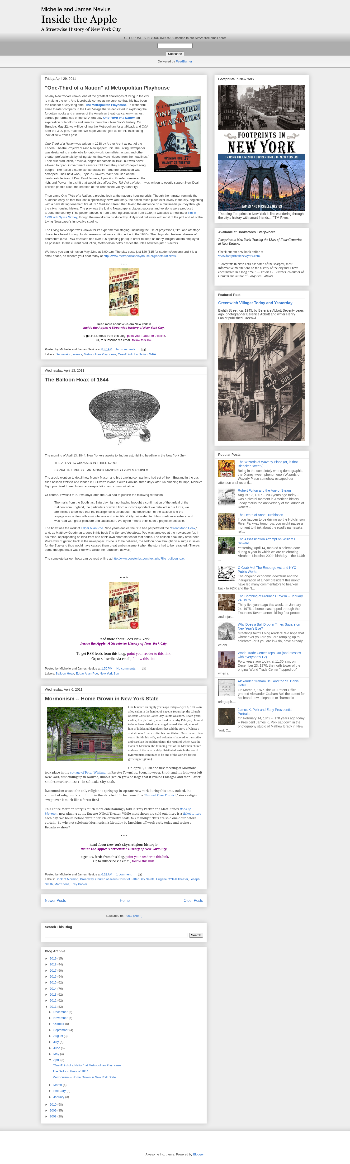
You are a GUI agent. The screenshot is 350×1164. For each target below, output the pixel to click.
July (56, 1042)
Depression (63, 354)
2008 (53, 1116)
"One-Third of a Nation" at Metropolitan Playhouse (107, 88)
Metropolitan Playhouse (100, 354)
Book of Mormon (67, 879)
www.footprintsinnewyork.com (239, 256)
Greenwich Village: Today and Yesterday (255, 303)
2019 (53, 958)
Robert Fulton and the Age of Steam (264, 490)
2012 (53, 1000)
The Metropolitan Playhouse (106, 105)
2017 (53, 970)
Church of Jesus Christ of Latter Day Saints (124, 879)
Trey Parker (79, 884)
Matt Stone (61, 884)
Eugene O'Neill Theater (172, 879)
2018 (53, 964)
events (77, 354)
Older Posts (193, 900)
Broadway (87, 879)
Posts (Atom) (133, 915)
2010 (53, 1104)
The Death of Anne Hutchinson (260, 515)
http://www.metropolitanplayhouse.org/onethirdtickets (140, 256)
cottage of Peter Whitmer (88, 772)
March (58, 1085)
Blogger (198, 1154)
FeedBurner (184, 61)
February (60, 1091)
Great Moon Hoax (183, 528)
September (61, 1030)
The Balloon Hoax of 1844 (77, 380)
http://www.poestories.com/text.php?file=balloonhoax (148, 558)
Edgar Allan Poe (92, 528)
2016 (53, 976)
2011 (53, 1006)
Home (125, 900)
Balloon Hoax (65, 673)
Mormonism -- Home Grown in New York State (101, 699)
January (59, 1097)
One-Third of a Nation (119, 117)
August (58, 1036)
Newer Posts (55, 900)
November (61, 1018)
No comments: (126, 349)
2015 (53, 982)
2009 (53, 1110)
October (59, 1024)
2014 (53, 988)
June (57, 1048)
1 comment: (124, 874)
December (61, 1012)
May (56, 1054)
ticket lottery (192, 813)
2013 (53, 994)
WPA (152, 354)
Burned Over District (160, 795)
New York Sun (109, 673)
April (57, 1060)
